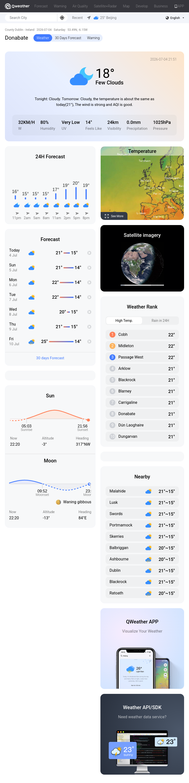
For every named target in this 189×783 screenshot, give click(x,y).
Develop (142, 6)
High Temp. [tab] (119, 321)
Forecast (41, 6)
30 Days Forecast (68, 38)
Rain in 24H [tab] (155, 321)
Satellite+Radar (105, 6)
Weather (42, 38)
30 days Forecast (50, 358)
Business (161, 6)
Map (126, 6)
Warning (60, 6)
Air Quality (80, 6)
